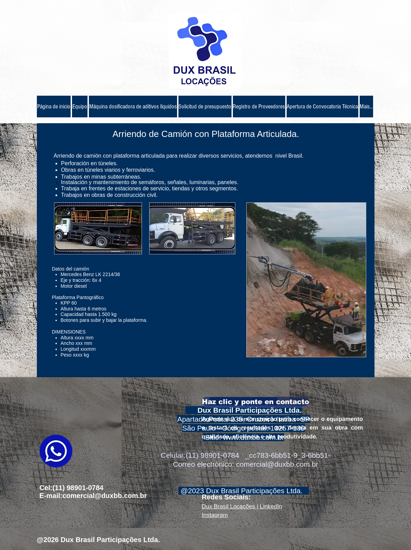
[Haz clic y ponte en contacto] (255, 401)
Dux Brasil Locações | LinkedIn (242, 506)
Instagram (215, 515)
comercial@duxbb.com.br (277, 464)
